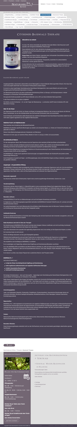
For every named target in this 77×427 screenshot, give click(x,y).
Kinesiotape (55, 19)
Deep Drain (27, 17)
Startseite (43, 4)
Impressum (23, 1)
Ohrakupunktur (35, 22)
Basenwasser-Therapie (58, 14)
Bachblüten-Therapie (34, 14)
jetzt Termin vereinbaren (11, 420)
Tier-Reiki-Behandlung (67, 24)
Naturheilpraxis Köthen (10, 350)
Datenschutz (64, 425)
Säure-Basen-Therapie (10, 24)
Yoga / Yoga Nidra (19, 27)
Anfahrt (5, 1)
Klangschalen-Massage (65, 19)
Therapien (48, 4)
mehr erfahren (38, 376)
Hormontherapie (33, 19)
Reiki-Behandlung (58, 22)
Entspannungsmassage (50, 17)
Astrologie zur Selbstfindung (22, 14)
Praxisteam (11, 1)
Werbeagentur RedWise (36, 425)
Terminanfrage (60, 4)
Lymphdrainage (8, 22)
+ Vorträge (37, 382)
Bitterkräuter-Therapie (10, 17)
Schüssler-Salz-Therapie (32, 24)
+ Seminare (37, 386)
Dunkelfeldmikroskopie (37, 17)
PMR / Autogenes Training (46, 22)
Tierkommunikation (56, 24)
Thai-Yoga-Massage (44, 24)
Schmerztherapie (21, 24)
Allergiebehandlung (9, 14)
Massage (27, 22)
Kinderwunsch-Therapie (45, 19)
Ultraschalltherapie (9, 27)
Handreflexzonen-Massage (11, 19)
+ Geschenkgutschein (40, 384)
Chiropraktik (19, 17)
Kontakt (17, 1)
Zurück (10, 345)
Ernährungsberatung (62, 17)
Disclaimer (70, 425)
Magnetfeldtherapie (18, 22)
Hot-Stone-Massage (23, 19)
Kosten (53, 4)
